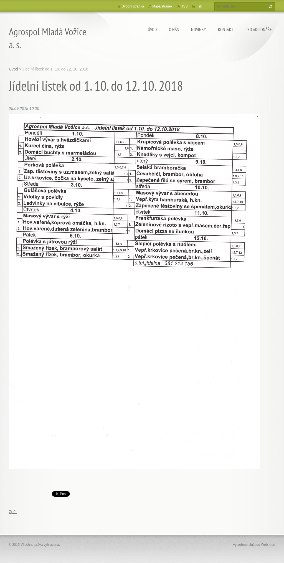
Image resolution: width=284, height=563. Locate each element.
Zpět (13, 511)
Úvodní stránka (133, 6)
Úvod (152, 29)
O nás (174, 29)
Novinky (198, 29)
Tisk (199, 6)
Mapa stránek (162, 6)
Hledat (270, 6)
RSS (184, 6)
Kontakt (225, 29)
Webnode (268, 545)
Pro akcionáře (258, 29)
